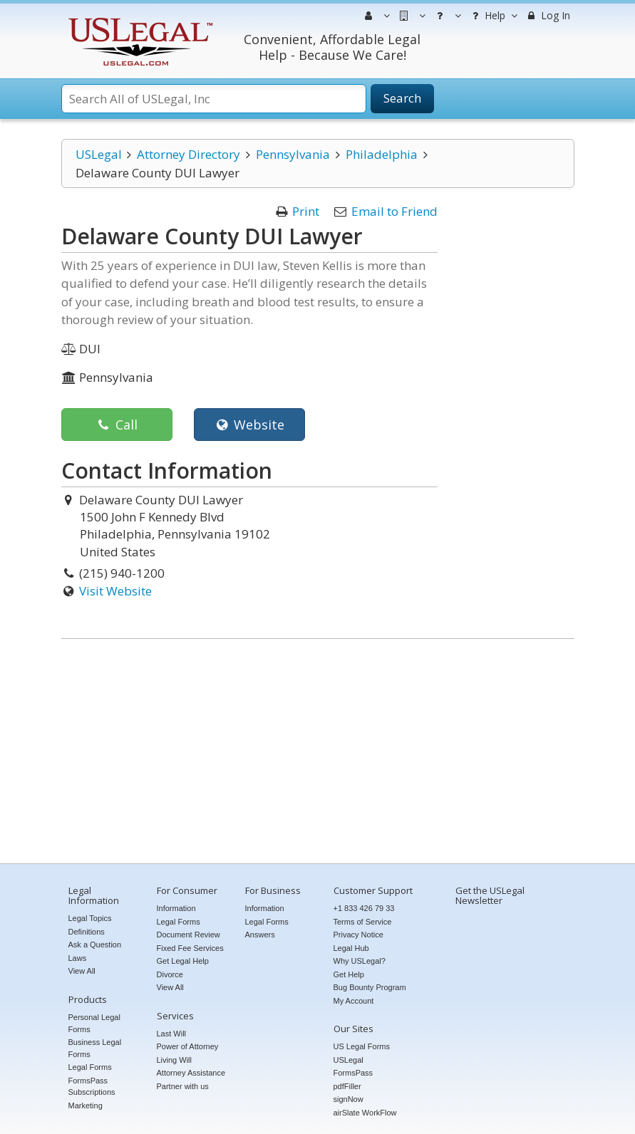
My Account (354, 1001)
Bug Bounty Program (370, 987)
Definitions (86, 931)
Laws (77, 958)
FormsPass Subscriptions (91, 1086)
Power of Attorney (188, 1046)
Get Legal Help (183, 961)
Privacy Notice (358, 934)
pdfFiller (347, 1086)
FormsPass (353, 1072)
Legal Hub (351, 948)
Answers (260, 934)
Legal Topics (90, 918)
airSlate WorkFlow (365, 1112)
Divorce (170, 974)
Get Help (349, 974)
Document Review (188, 934)
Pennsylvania (293, 154)
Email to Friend (394, 211)
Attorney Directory (188, 154)
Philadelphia (382, 154)
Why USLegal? (360, 961)
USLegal (99, 154)
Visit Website (115, 591)
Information (176, 908)
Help (493, 16)
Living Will (174, 1060)
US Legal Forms (362, 1046)
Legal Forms (90, 1067)
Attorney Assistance (191, 1072)
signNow (348, 1099)
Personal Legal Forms (94, 1023)
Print (305, 211)
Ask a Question (95, 944)
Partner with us (183, 1086)
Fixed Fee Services (190, 948)
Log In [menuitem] (547, 15)
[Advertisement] (317, 753)
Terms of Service (363, 921)
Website (249, 424)
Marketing (85, 1105)
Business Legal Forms (95, 1048)
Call (116, 424)
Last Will (172, 1033)
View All (81, 971)
